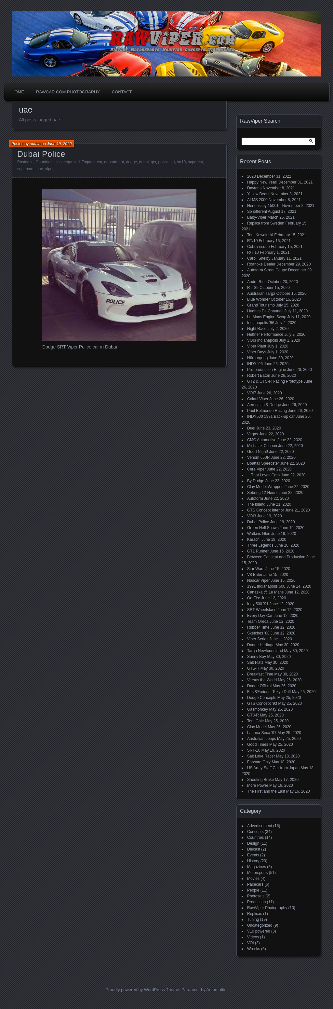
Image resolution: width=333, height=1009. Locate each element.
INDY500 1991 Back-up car (271, 416)
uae (39, 169)
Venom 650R (258, 457)
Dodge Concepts (261, 697)
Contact (122, 91)
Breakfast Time (260, 674)
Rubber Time (258, 627)
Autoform (255, 498)
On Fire (253, 598)
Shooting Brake (260, 779)
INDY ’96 (255, 363)
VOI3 (251, 516)
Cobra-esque (258, 246)
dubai (144, 162)
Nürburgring (257, 358)
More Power (257, 785)
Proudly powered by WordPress (135, 989)
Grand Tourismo (261, 305)
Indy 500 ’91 (257, 604)
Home (17, 91)
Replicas (254, 913)
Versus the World (262, 680)
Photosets (255, 896)
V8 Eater (254, 574)
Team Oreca (257, 621)
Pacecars (255, 884)
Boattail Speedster (263, 463)
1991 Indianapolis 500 (266, 586)
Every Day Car (260, 615)
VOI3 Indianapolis (262, 340)
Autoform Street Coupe (267, 270)
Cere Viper (256, 469)
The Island (256, 504)
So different (257, 211)
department (114, 162)
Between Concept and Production (276, 557)
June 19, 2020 (59, 144)
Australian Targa (261, 293)
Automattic (216, 989)
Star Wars (255, 568)
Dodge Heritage (260, 645)
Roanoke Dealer (261, 264)
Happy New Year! (262, 182)
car (99, 162)
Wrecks (253, 949)
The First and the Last (266, 791)
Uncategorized (67, 162)
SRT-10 (253, 750)
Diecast (253, 849)
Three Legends (260, 545)
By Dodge (255, 481)
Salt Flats (255, 662)
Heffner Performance (265, 334)
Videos (253, 937)
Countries (44, 162)
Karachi (253, 539)
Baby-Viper (256, 217)
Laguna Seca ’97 (261, 732)
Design (253, 843)
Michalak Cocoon (262, 445)
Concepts (255, 831)
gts (153, 162)
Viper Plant (256, 346)
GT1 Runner (258, 551)
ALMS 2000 (257, 200)
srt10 (181, 162)
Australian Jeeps (261, 738)
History (253, 861)
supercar (195, 162)
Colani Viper (257, 399)
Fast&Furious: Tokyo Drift (269, 691)
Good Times (257, 744)
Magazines (256, 867)
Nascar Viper (258, 580)
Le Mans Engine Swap (266, 317)
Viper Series (257, 639)
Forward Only (259, 762)
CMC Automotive (261, 440)
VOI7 (251, 393)
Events (253, 855)
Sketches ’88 (258, 633)
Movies (253, 878)
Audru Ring (257, 282)
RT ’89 (253, 287)
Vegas (252, 434)
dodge (131, 162)
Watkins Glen (258, 533)
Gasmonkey (257, 709)
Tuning (253, 919)
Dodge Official (259, 686)
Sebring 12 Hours (262, 492)
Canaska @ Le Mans (265, 592)
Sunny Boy (256, 656)
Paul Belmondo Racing (267, 410)
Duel (251, 428)
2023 (251, 176)
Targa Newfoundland (265, 650)
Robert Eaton (258, 375)
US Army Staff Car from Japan (273, 768)
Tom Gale (255, 721)
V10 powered (258, 931)
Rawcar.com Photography (68, 91)
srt (173, 162)
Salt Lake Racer (261, 756)
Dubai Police (41, 153)
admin (35, 144)
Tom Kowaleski (260, 235)
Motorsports (257, 872)
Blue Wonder (258, 299)
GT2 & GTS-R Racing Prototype (275, 381)
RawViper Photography (267, 908)
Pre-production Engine (266, 369)
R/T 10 (253, 252)
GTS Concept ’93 (262, 703)
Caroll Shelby (258, 258)
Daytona (254, 188)
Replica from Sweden (265, 223)
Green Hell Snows (263, 527)
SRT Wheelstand (261, 609)
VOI (250, 943)
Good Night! (257, 451)
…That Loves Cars (263, 475)
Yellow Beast (258, 194)
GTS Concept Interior (265, 510)
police (163, 162)
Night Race (256, 328)
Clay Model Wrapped (265, 486)
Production (256, 902)
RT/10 (252, 241)
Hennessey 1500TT (264, 205)
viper (49, 169)
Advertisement (259, 826)
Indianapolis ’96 (260, 322)
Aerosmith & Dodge (264, 404)
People (253, 890)
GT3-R (253, 715)
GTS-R (253, 668)
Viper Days (256, 352)
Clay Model (257, 727)
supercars (25, 169)
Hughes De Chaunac (265, 311)
